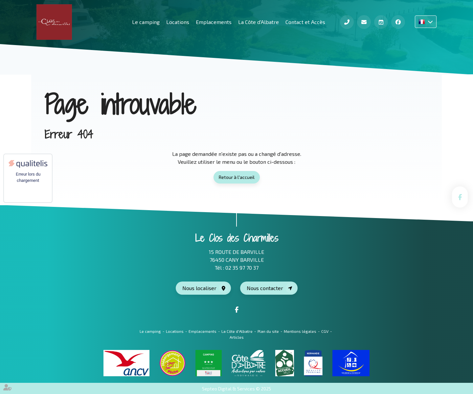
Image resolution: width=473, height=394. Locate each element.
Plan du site (268, 331)
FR (426, 21)
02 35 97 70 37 (242, 267)
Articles (237, 337)
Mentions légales (300, 331)
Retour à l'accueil (237, 177)
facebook (460, 197)
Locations (177, 22)
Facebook (398, 22)
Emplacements (214, 22)
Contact (364, 22)
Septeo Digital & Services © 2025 (236, 388)
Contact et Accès (305, 22)
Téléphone (347, 22)
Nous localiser (199, 288)
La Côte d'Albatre (258, 22)
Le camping (150, 331)
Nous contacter (265, 288)
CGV (324, 331)
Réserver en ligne (381, 22)
